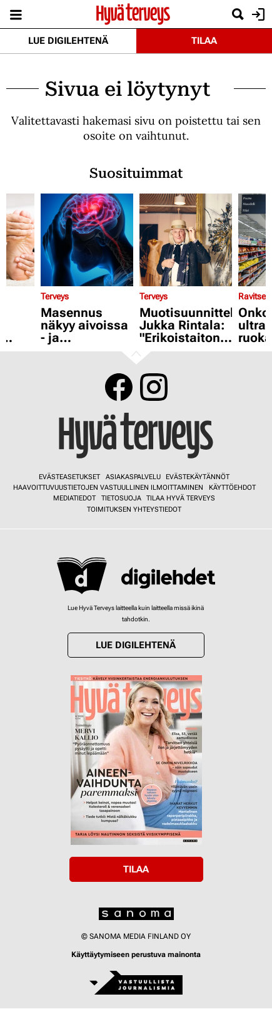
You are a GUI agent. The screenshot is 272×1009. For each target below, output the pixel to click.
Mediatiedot (74, 498)
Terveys (55, 296)
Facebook (119, 387)
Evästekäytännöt (197, 477)
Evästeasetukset (69, 477)
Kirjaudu (256, 14)
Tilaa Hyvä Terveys (180, 498)
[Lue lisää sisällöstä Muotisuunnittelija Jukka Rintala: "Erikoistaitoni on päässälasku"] (185, 240)
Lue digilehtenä (68, 40)
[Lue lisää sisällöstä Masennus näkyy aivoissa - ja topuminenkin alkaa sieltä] (87, 240)
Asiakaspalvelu (133, 477)
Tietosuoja (121, 498)
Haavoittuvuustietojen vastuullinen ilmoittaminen (108, 488)
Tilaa (204, 40)
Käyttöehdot (232, 488)
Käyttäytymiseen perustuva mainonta (136, 954)
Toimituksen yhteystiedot (134, 509)
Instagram (154, 387)
